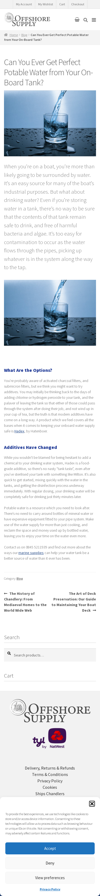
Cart (62, 4)
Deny (50, 863)
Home (14, 35)
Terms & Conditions (50, 774)
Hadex (19, 431)
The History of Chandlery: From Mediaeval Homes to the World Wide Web (25, 602)
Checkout (77, 4)
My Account (24, 4)
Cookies (50, 787)
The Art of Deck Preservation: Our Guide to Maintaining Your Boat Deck (73, 602)
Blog (24, 35)
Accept (50, 848)
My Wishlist (45, 4)
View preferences (50, 877)
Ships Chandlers (50, 793)
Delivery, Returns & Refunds (50, 768)
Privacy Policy (50, 889)
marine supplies (31, 552)
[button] (92, 803)
